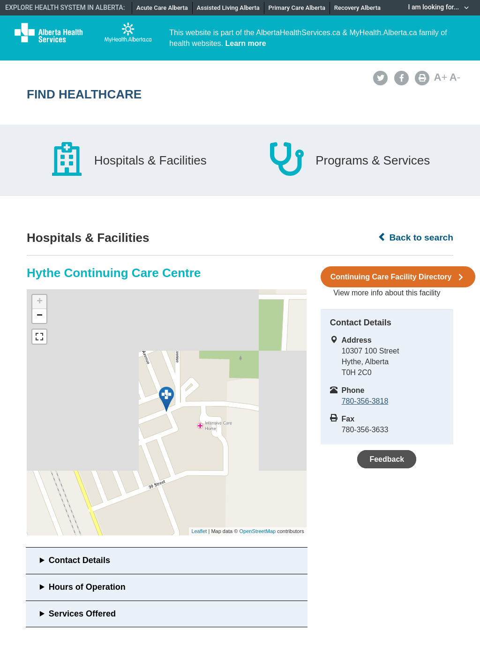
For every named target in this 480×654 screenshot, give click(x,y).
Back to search (415, 237)
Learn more (245, 43)
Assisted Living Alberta (228, 7)
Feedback (386, 459)
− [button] (40, 316)
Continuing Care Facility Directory (397, 277)
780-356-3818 (365, 401)
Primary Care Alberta (297, 7)
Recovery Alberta (357, 7)
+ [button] (40, 302)
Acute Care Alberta (162, 7)
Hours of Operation (87, 587)
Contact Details (79, 560)
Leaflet (199, 531)
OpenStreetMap (257, 531)
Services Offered (82, 613)
